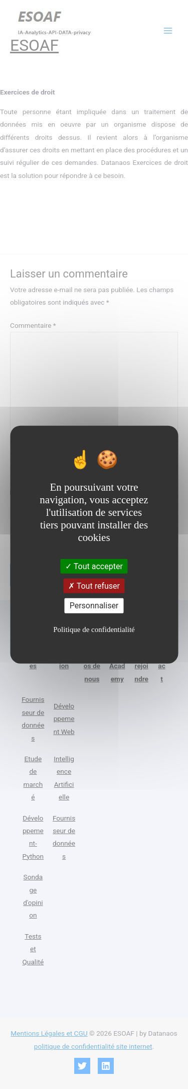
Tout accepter (94, 566)
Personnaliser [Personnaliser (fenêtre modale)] (94, 605)
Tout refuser (94, 586)
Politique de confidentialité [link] (93, 629)
